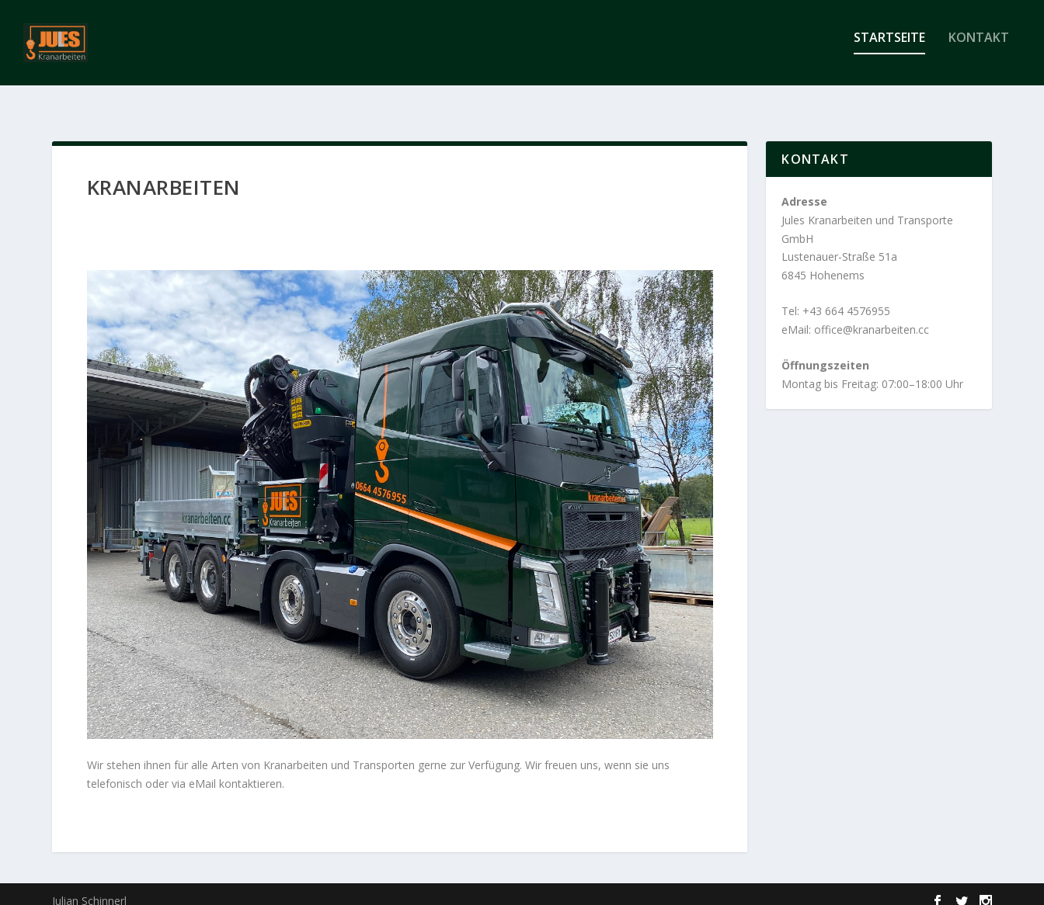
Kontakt (978, 49)
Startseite (889, 49)
